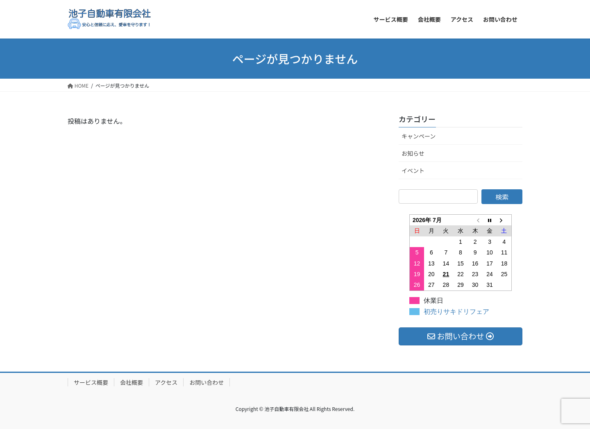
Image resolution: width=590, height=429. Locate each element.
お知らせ (413, 153)
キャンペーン (419, 136)
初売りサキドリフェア (456, 311)
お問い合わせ (206, 382)
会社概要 (131, 382)
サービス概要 (91, 382)
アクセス (166, 382)
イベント (413, 170)
